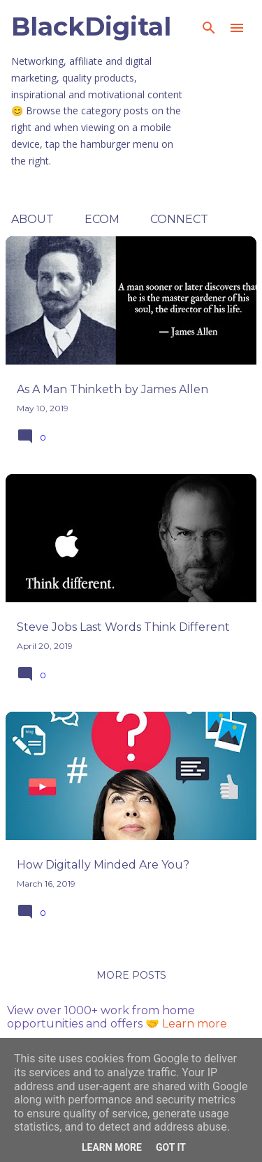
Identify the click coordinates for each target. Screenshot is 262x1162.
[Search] (209, 28)
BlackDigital (91, 26)
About (32, 219)
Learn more (194, 1023)
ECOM (102, 219)
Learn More (112, 1147)
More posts (131, 975)
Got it (171, 1147)
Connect (179, 219)
